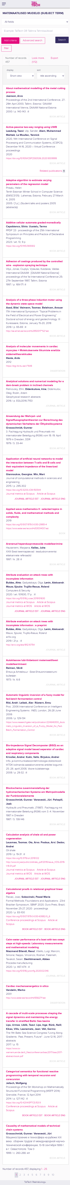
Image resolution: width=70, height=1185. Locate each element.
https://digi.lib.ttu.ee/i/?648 (19, 366)
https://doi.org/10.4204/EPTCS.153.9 (23, 1102)
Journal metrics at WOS (19, 606)
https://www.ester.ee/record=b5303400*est (27, 528)
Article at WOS (42, 606)
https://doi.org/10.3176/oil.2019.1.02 (22, 858)
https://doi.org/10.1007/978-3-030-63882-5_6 (28, 916)
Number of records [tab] (15, 60)
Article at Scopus (46, 493)
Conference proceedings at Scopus (26, 920)
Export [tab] (54, 58)
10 (53, 1174)
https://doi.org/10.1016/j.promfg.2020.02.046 (27, 971)
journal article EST (26, 498)
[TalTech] (35, 3)
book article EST (32, 929)
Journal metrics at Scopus (20, 493)
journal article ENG (53, 498)
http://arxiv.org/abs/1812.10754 (20, 644)
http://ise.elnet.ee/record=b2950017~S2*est (27, 331)
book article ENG (54, 929)
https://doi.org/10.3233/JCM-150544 (23, 490)
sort (39, 70)
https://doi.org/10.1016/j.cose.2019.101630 (25, 598)
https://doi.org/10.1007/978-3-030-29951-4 (26, 524)
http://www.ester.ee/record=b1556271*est (26, 997)
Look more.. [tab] (38, 60)
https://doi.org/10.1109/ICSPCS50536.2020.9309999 (31, 158)
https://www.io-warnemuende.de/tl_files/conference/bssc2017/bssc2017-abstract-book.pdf (34, 1052)
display (10, 70)
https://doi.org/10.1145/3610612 (20, 246)
